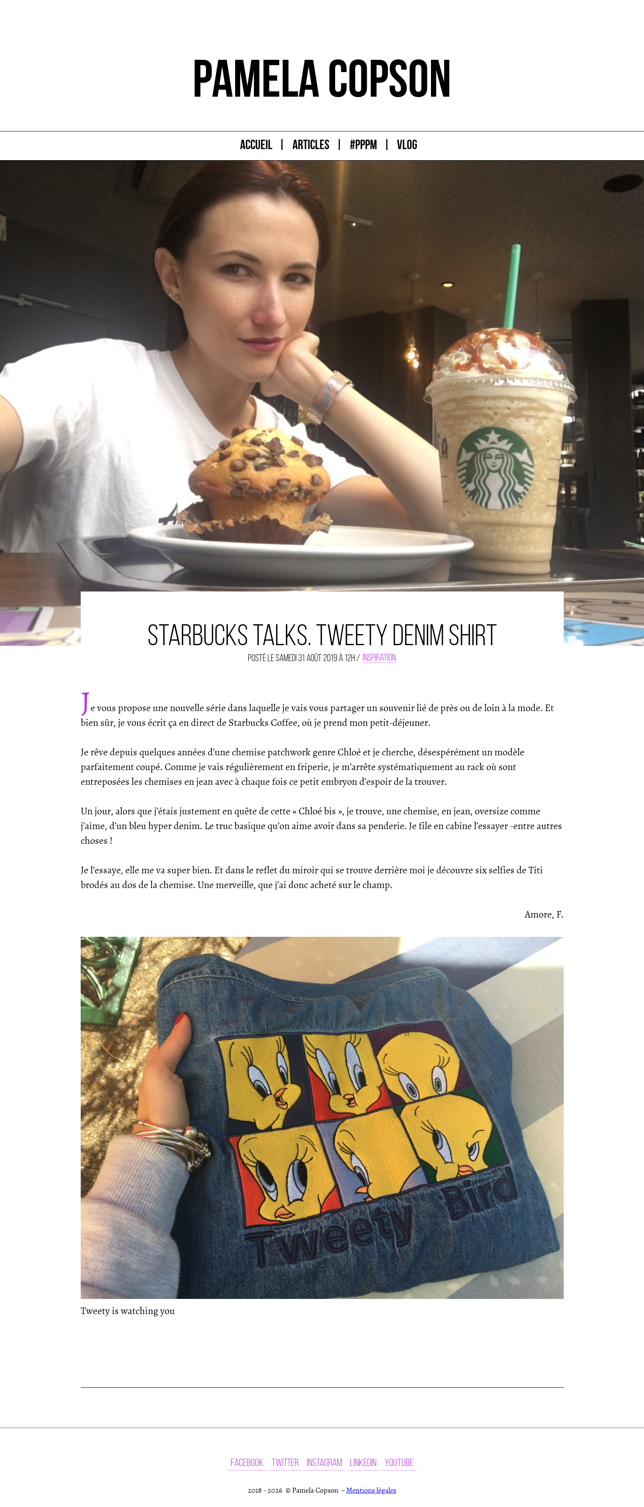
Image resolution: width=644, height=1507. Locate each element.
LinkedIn (363, 1462)
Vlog (407, 144)
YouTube (399, 1462)
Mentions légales (371, 1490)
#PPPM (363, 144)
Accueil (256, 144)
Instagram (324, 1462)
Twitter (285, 1462)
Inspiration (379, 658)
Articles (311, 144)
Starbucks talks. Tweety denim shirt (322, 635)
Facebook (247, 1462)
